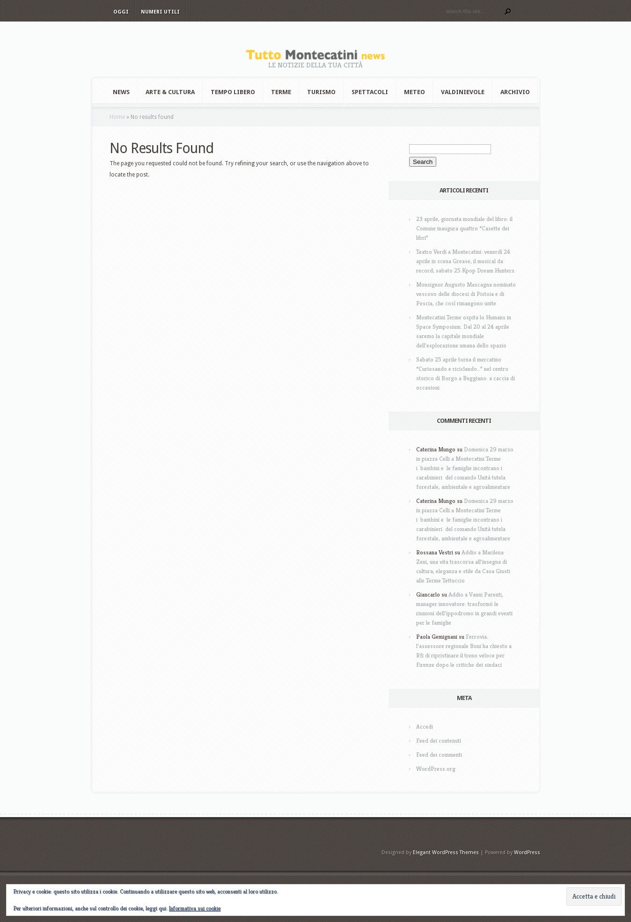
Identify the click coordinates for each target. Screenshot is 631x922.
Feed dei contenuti (438, 741)
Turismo (321, 92)
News (121, 92)
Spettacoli (370, 92)
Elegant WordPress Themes (446, 852)
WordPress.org (435, 769)
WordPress (527, 852)
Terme (281, 92)
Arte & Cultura (170, 92)
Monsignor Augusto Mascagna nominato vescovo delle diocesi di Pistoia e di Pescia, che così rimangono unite (466, 293)
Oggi (121, 12)
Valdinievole (462, 92)
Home (117, 117)
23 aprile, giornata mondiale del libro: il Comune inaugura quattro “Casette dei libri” (464, 228)
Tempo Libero (233, 92)
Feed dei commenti (439, 755)
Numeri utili (160, 12)
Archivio (515, 92)
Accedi (424, 726)
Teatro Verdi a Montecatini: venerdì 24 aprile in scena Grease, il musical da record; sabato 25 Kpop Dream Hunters (465, 261)
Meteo (414, 92)
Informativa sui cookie (194, 908)
